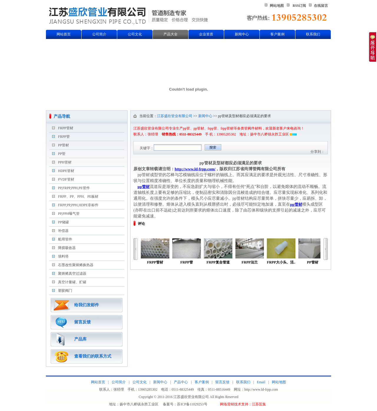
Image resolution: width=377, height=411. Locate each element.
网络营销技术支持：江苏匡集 (243, 404)
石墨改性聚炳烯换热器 (75, 265)
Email (261, 382)
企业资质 (206, 34)
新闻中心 (242, 34)
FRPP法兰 (249, 251)
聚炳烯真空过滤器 (72, 273)
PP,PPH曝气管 (69, 214)
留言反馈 (82, 322)
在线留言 (321, 6)
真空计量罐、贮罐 (72, 282)
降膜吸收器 (67, 248)
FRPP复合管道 (218, 251)
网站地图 (277, 6)
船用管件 (65, 239)
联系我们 (313, 34)
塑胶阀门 (65, 291)
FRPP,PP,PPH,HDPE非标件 (78, 205)
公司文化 (135, 34)
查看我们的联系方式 (92, 356)
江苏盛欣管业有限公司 (174, 116)
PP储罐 (63, 222)
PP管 (61, 154)
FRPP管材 (65, 128)
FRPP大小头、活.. (281, 251)
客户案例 (277, 34)
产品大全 (170, 34)
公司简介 (99, 34)
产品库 (80, 339)
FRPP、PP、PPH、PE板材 (78, 196)
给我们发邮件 (86, 305)
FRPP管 (64, 137)
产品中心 (181, 382)
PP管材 (63, 145)
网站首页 (64, 34)
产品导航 (62, 116)
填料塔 (63, 256)
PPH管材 (65, 162)
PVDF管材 (66, 179)
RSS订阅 (299, 6)
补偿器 (63, 231)
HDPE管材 (66, 171)
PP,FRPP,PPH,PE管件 (74, 188)
